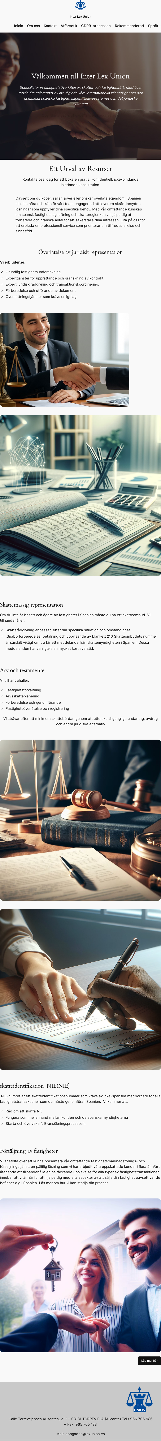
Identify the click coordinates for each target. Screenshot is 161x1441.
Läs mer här (149, 1360)
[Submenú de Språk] (160, 26)
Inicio (18, 26)
